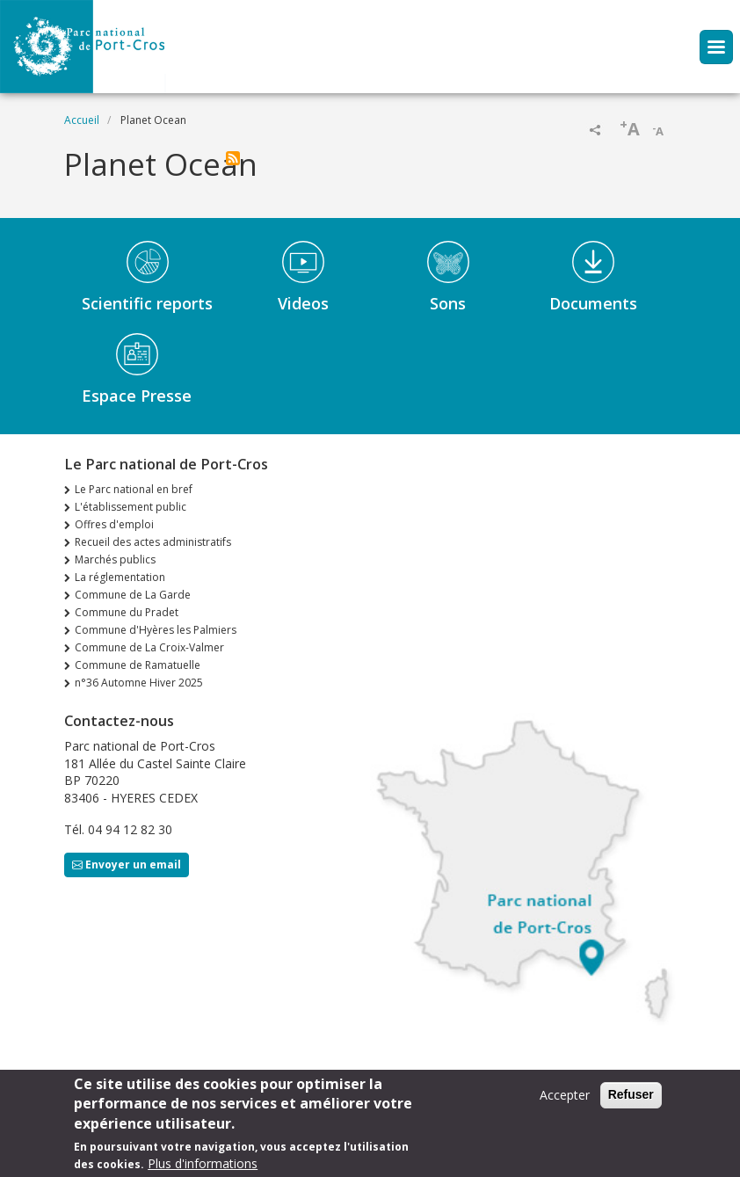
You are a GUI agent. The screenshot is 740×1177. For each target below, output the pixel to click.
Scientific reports (147, 303)
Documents (593, 303)
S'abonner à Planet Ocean (233, 158)
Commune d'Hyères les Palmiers (155, 629)
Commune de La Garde (133, 594)
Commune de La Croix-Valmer (149, 647)
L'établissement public (130, 506)
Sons (448, 303)
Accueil (81, 120)
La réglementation (120, 577)
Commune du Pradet (126, 612)
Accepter (565, 1102)
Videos (303, 303)
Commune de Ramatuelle (137, 665)
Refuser (631, 1102)
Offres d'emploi (114, 524)
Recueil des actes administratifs (153, 541)
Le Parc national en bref (133, 489)
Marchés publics (115, 559)
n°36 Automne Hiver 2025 (139, 682)
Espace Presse (137, 395)
